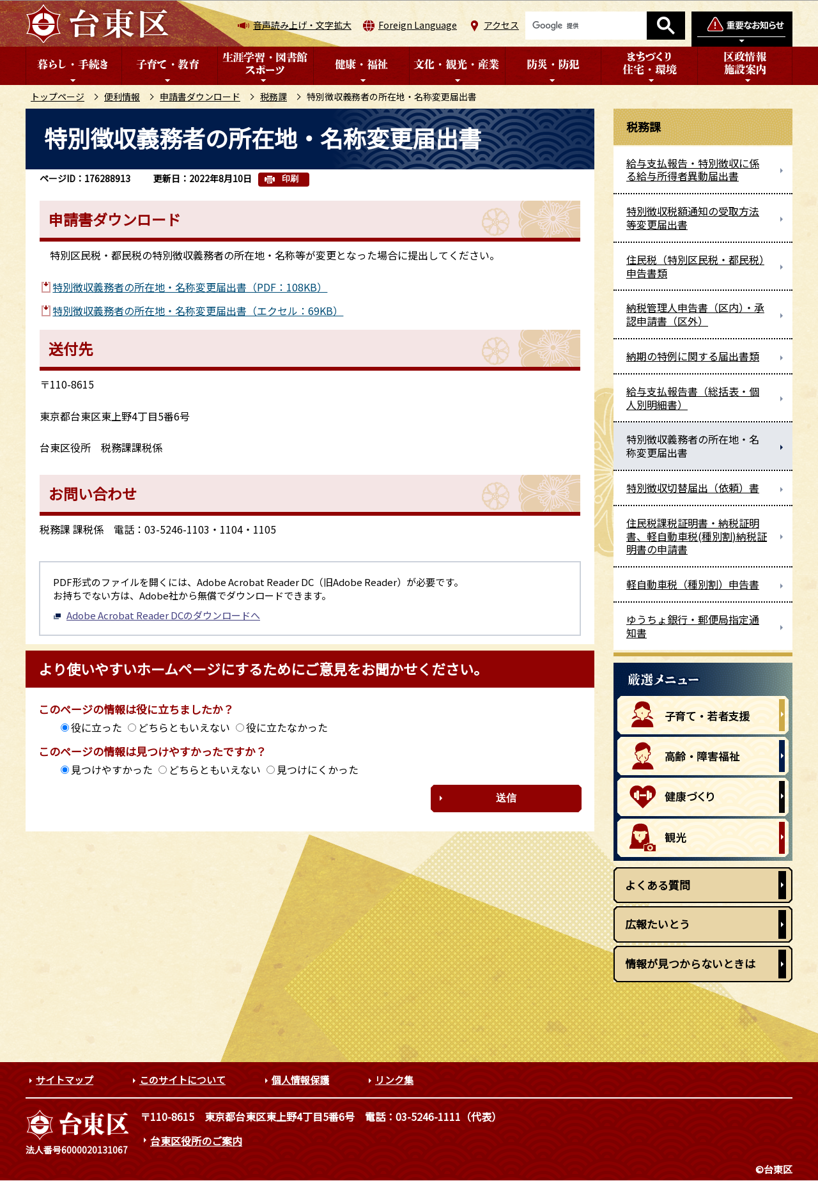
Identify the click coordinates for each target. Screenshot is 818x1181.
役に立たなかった (287, 727)
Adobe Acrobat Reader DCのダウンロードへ (156, 615)
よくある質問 (657, 885)
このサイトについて (182, 1079)
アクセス (501, 25)
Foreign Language (417, 25)
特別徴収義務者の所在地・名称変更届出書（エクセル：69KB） (197, 310)
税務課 (273, 96)
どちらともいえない (184, 727)
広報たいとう (657, 924)
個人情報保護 (300, 1079)
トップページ (57, 96)
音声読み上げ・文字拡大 (302, 25)
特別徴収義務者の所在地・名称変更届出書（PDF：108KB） (189, 287)
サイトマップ (64, 1079)
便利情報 (122, 96)
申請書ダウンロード (200, 96)
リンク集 (394, 1079)
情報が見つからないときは (690, 963)
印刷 (290, 178)
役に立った (96, 727)
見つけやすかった (112, 769)
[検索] (586, 26)
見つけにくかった (318, 769)
